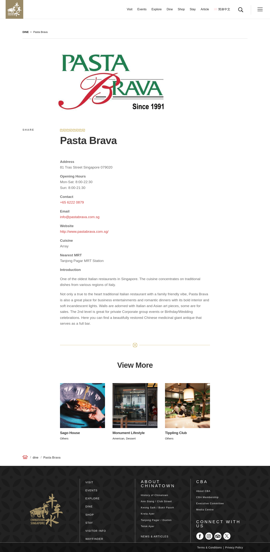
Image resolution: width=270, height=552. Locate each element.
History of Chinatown (154, 495)
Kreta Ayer (147, 513)
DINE (89, 506)
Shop (181, 9)
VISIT (89, 482)
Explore (157, 9)
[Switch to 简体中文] (222, 13)
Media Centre (205, 509)
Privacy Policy (234, 547)
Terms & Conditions (209, 547)
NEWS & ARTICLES (155, 536)
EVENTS (92, 490)
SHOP (90, 514)
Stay (193, 9)
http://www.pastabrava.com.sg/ (84, 231)
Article (205, 9)
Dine (170, 9)
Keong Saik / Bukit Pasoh (157, 507)
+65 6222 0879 (72, 202)
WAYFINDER (94, 538)
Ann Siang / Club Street (156, 501)
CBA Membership (207, 497)
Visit (129, 9)
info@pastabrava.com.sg (79, 217)
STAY (89, 522)
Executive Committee (210, 503)
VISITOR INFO (96, 530)
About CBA (203, 491)
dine (25, 32)
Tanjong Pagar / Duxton (156, 520)
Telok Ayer (147, 526)
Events (142, 9)
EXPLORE (93, 498)
